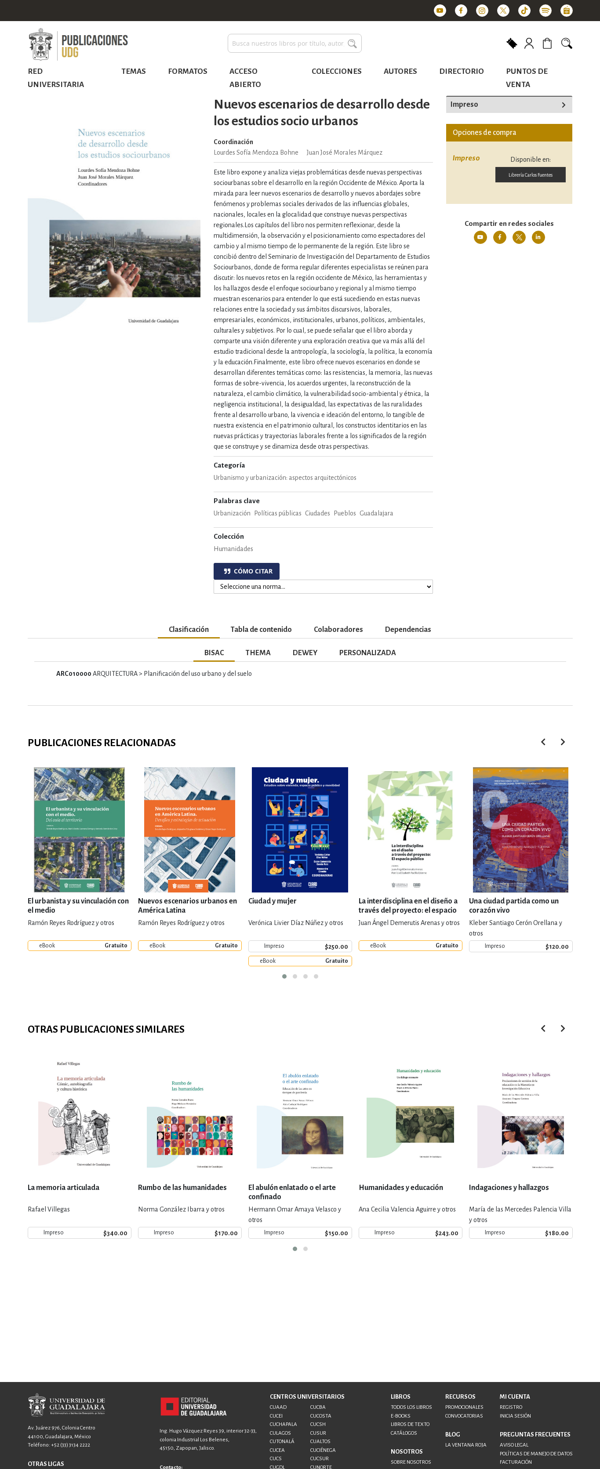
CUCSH (318, 1424)
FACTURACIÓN (516, 1462)
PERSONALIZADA (367, 653)
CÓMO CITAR (248, 571)
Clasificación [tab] (189, 630)
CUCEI (276, 1416)
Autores (400, 71)
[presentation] (563, 742)
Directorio (461, 71)
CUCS (276, 1459)
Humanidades (233, 548)
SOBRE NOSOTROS (411, 1462)
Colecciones (337, 71)
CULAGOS (280, 1433)
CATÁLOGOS (404, 1433)
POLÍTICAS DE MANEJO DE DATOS (536, 1454)
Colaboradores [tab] (338, 630)
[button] (284, 976)
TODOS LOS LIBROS (411, 1407)
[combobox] (295, 43)
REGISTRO (511, 1407)
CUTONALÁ (282, 1441)
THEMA (258, 653)
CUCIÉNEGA (323, 1450)
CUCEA (277, 1450)
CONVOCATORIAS (464, 1416)
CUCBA (318, 1407)
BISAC (214, 653)
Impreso (464, 105)
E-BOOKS (401, 1416)
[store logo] (78, 45)
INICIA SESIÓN (515, 1416)
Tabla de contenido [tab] (261, 630)
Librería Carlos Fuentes (531, 175)
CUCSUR (319, 1459)
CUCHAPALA (283, 1424)
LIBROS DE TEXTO (410, 1424)
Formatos (187, 71)
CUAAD (278, 1407)
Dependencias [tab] (408, 630)
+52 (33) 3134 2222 (70, 1445)
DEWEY (305, 653)
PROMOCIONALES (464, 1407)
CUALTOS (320, 1441)
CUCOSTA (320, 1416)
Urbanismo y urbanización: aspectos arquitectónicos (285, 477)
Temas (133, 71)
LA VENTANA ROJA (466, 1445)
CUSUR (318, 1433)
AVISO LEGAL (514, 1445)
